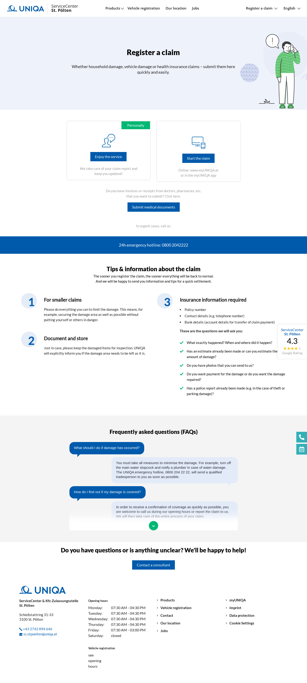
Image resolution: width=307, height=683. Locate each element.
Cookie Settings (241, 623)
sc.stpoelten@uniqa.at (40, 634)
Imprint (235, 608)
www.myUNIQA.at (204, 170)
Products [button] (112, 8)
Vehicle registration (143, 8)
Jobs (195, 8)
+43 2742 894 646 (37, 629)
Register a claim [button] (259, 8)
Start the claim (198, 158)
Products (167, 600)
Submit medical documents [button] (153, 207)
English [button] (289, 8)
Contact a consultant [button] (153, 565)
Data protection (242, 615)
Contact (166, 615)
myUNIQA (237, 600)
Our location (176, 8)
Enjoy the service (108, 156)
